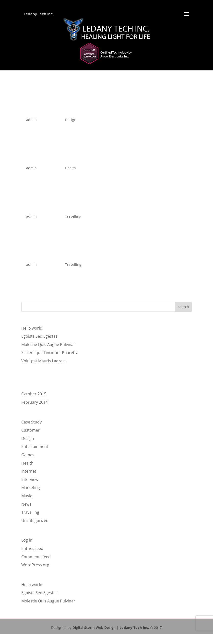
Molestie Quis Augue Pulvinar (48, 344)
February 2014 (34, 402)
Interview (29, 479)
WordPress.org (35, 564)
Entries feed (32, 548)
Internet (28, 471)
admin (31, 119)
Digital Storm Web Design (94, 627)
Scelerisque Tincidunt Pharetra (49, 352)
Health (70, 168)
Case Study (31, 422)
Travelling (73, 216)
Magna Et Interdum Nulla (58, 208)
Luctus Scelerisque (49, 256)
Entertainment (34, 446)
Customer (30, 430)
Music (26, 496)
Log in (26, 540)
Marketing (30, 487)
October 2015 (33, 394)
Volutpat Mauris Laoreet (56, 159)
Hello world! (32, 328)
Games (27, 454)
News (26, 504)
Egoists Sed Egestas (50, 111)
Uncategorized (34, 520)
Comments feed (36, 556)
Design (70, 119)
